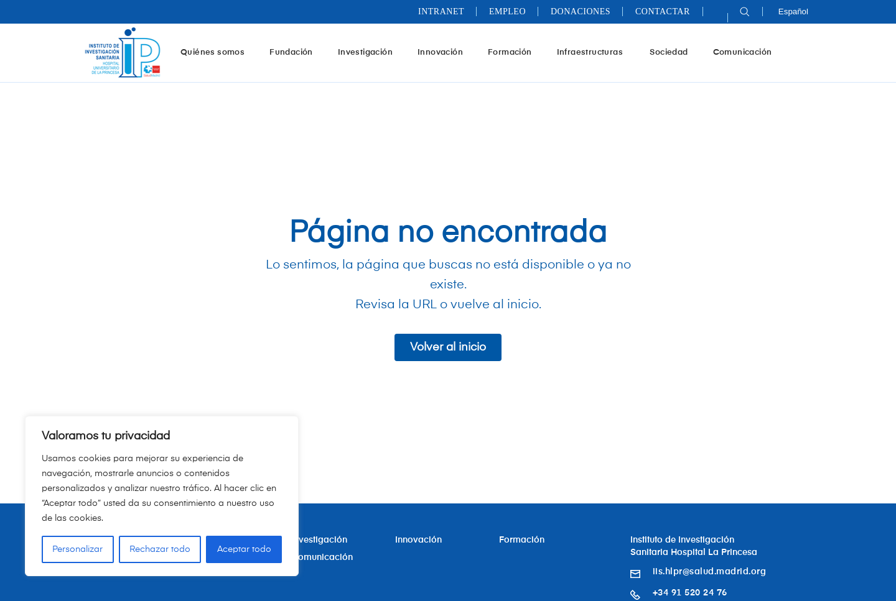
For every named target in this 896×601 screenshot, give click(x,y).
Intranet (441, 11)
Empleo (507, 11)
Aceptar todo (244, 549)
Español (793, 11)
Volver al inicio (448, 347)
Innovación (445, 52)
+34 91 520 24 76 (690, 593)
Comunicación (742, 52)
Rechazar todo (159, 549)
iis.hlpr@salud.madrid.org (710, 571)
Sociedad (669, 52)
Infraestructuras (596, 52)
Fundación (295, 52)
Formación (514, 52)
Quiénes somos (217, 52)
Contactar (662, 11)
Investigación (370, 52)
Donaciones (580, 11)
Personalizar (77, 549)
